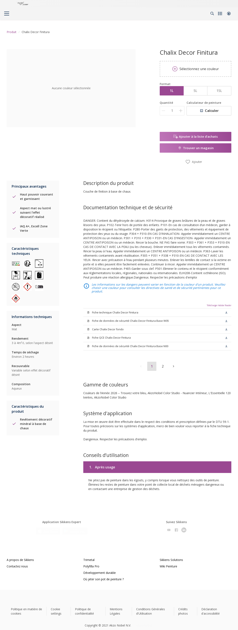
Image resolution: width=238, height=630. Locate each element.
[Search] (212, 13)
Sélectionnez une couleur (195, 68)
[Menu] (6, 13)
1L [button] (171, 90)
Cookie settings (56, 606)
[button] (228, 13)
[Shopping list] (220, 13)
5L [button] (195, 90)
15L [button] (219, 90)
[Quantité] (172, 110)
